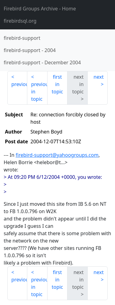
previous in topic (39, 91)
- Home (40, 8)
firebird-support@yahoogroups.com (57, 155)
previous (19, 84)
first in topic (57, 84)
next (99, 76)
